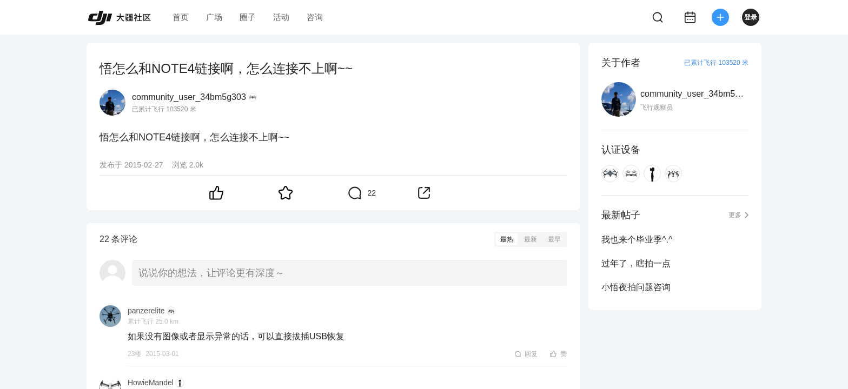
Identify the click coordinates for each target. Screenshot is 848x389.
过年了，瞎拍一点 (636, 263)
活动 (281, 17)
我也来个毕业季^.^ (636, 239)
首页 (181, 17)
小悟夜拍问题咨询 (636, 287)
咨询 (315, 17)
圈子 (248, 17)
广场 (214, 17)
